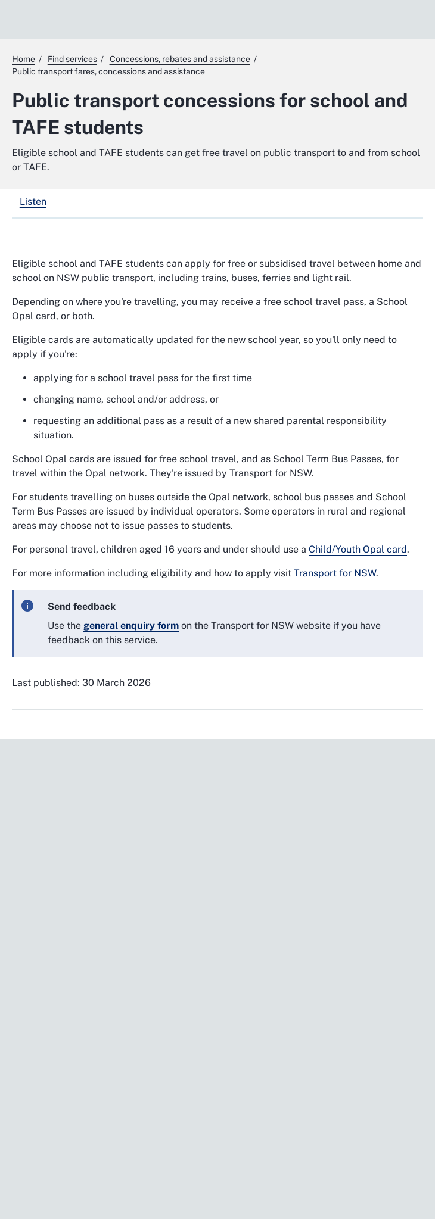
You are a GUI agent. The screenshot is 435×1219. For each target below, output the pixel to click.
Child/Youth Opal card (358, 549)
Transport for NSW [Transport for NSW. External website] (335, 573)
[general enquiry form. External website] (131, 625)
